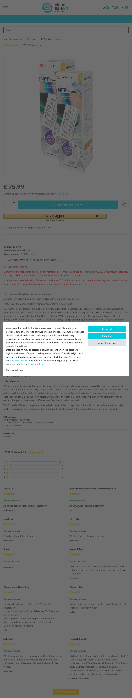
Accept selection (107, 343)
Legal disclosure (18, 360)
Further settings (14, 370)
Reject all (107, 336)
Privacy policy (35, 364)
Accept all (107, 329)
